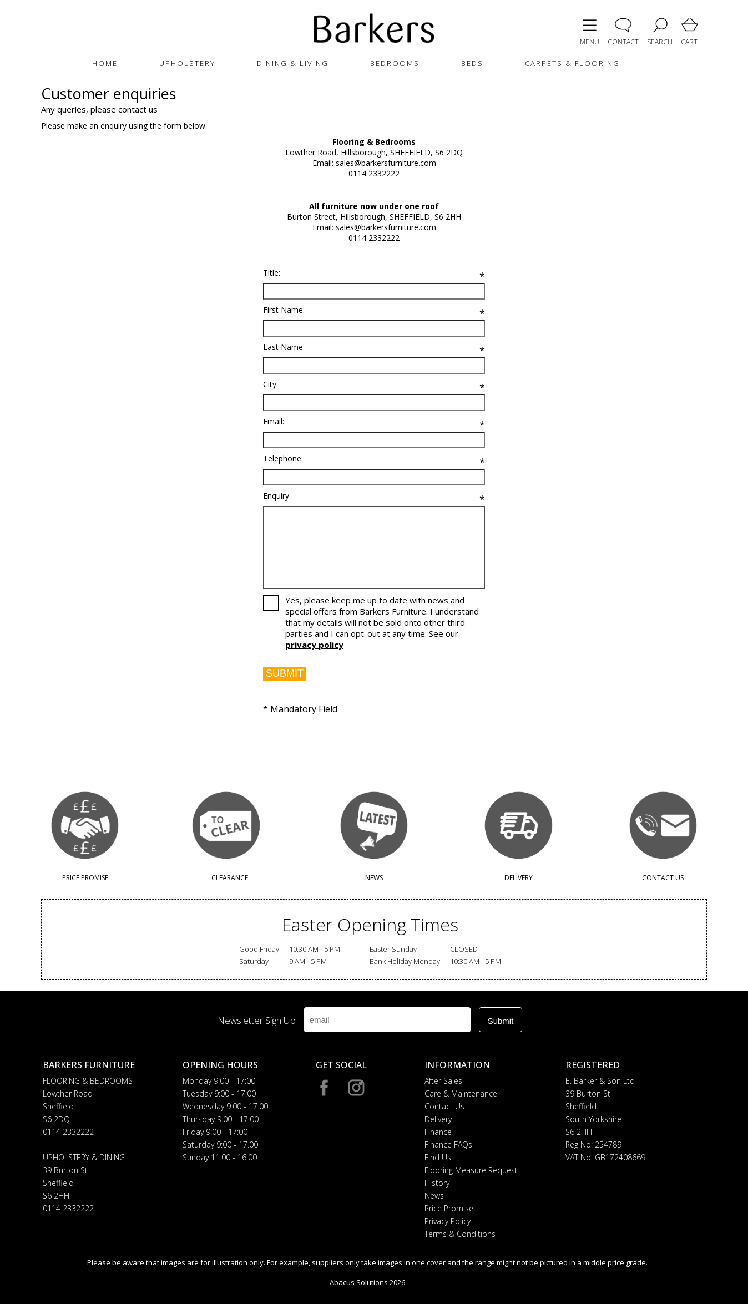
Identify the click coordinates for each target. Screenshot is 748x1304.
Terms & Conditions (460, 1234)
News (434, 1195)
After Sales (443, 1080)
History (436, 1183)
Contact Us (444, 1106)
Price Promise (448, 1208)
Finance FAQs (448, 1144)
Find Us (437, 1157)
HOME (105, 63)
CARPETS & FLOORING (572, 63)
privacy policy (314, 644)
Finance (438, 1132)
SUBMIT (285, 673)
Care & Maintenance (460, 1093)
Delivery (438, 1119)
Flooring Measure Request (471, 1170)
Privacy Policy (447, 1221)
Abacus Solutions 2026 (367, 1282)
